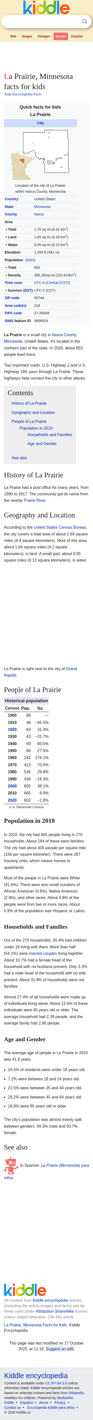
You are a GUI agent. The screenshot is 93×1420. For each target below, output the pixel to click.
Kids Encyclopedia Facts (22, 94)
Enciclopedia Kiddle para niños (50, 1408)
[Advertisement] (46, 55)
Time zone (13, 283)
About (43, 1403)
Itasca (39, 214)
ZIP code (12, 298)
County (11, 214)
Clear (74, 21)
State (9, 207)
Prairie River (34, 500)
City (40, 123)
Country (11, 199)
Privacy (60, 1403)
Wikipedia (76, 1393)
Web (13, 36)
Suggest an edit (59, 1349)
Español (77, 36)
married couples (43, 953)
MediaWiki (65, 1398)
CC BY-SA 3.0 (56, 1383)
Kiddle (9, 1403)
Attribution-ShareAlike (54, 1311)
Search (85, 21)
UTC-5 (39, 290)
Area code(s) (15, 306)
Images (27, 36)
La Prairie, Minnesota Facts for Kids (35, 1325)
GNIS (9, 321)
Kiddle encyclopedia (50, 1300)
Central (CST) (58, 283)
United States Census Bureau (60, 527)
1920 (12, 729)
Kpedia (61, 36)
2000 (12, 786)
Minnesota (42, 207)
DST (27, 290)
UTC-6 (39, 283)
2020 (30, 260)
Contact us (12, 1408)
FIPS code (13, 313)
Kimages (44, 36)
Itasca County (64, 335)
